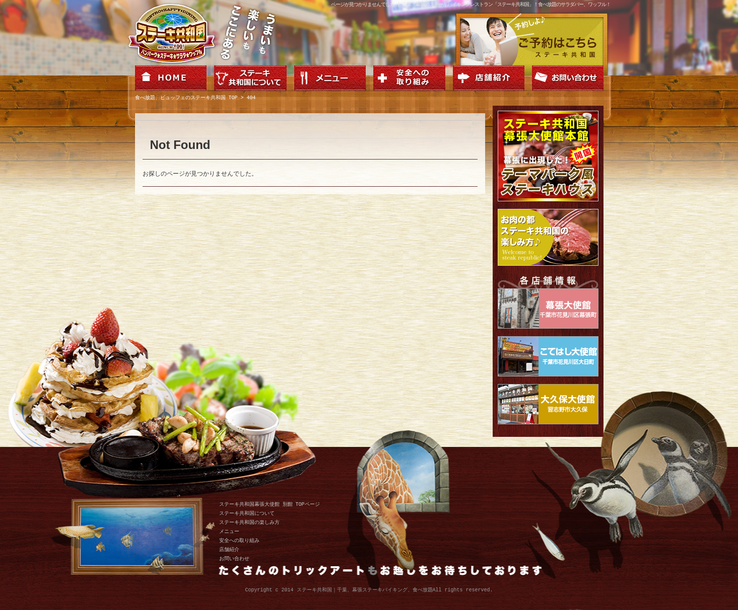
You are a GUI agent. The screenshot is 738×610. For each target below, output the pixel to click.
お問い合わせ (234, 558)
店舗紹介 (229, 549)
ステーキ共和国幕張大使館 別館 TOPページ (269, 504)
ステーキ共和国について (247, 513)
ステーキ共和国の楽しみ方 (249, 522)
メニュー (229, 531)
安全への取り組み (239, 540)
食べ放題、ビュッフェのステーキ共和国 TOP (186, 98)
